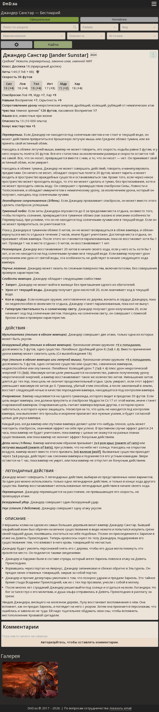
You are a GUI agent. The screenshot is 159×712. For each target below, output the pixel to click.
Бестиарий (50, 12)
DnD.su (9, 3)
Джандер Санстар (17, 12)
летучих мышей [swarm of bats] (27, 447)
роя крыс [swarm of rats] (119, 443)
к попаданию (128, 345)
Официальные (40, 19)
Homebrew (119, 19)
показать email (120, 708)
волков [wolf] (90, 451)
